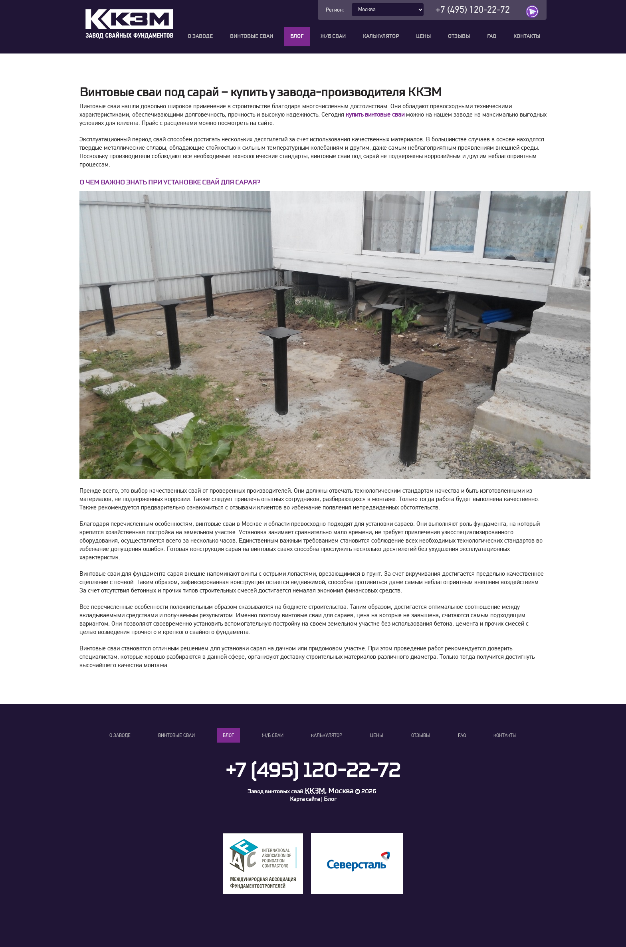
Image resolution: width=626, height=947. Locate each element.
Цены (423, 37)
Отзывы (459, 37)
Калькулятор (381, 37)
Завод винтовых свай (275, 791)
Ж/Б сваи (333, 37)
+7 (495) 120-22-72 (473, 10)
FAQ (491, 37)
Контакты (526, 37)
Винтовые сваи (251, 37)
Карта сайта (305, 799)
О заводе (200, 37)
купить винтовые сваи (375, 115)
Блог (296, 37)
